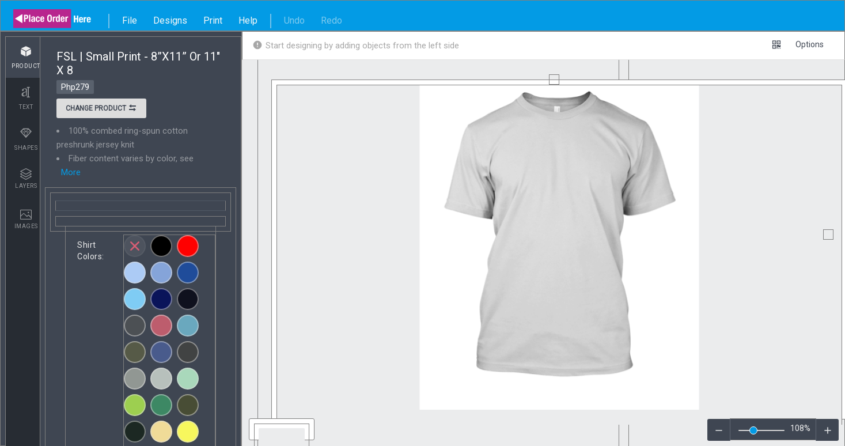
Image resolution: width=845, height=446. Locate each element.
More (71, 172)
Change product (101, 109)
